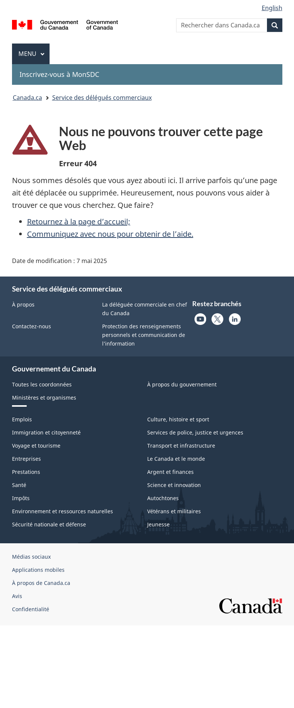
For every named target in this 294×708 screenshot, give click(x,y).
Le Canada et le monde (176, 458)
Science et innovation (174, 485)
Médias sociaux (31, 556)
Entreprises (26, 458)
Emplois (22, 419)
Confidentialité (30, 609)
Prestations (26, 471)
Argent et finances (170, 471)
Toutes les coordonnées (42, 384)
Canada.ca (27, 97)
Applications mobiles (38, 569)
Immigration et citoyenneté (46, 432)
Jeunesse (158, 524)
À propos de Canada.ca (41, 582)
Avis (17, 596)
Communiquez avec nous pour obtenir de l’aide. (110, 234)
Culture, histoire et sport (178, 419)
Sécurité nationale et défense (49, 524)
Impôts (21, 498)
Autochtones (163, 498)
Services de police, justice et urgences (195, 432)
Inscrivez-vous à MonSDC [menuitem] (59, 74)
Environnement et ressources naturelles (62, 511)
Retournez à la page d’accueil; (78, 221)
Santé (19, 485)
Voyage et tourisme (36, 445)
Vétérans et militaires (174, 511)
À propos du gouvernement (182, 384)
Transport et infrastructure (181, 445)
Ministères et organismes (44, 397)
